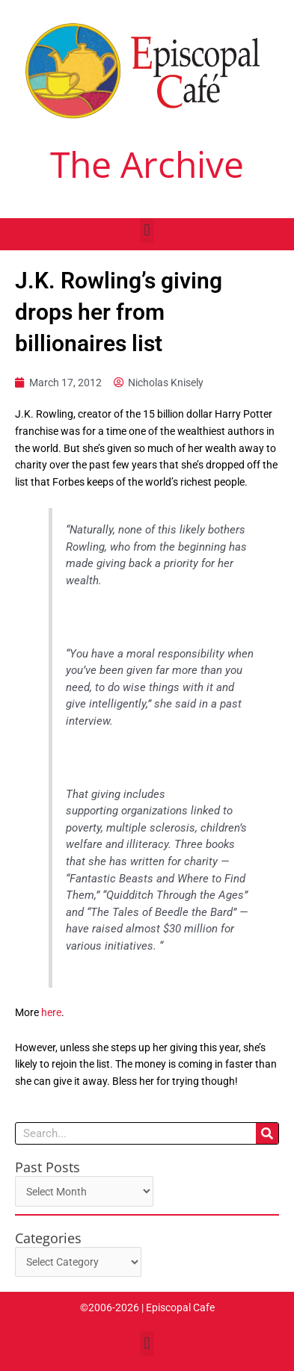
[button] (147, 230)
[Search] (267, 1133)
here (51, 1012)
